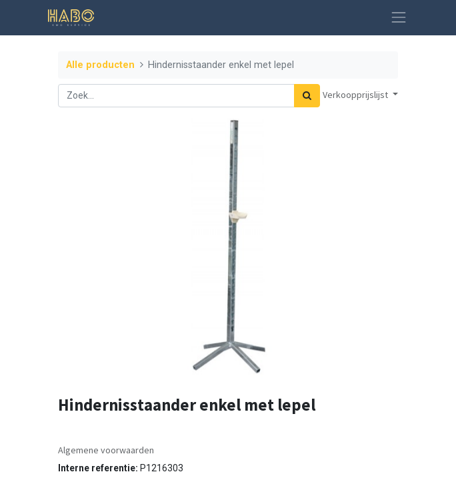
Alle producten (100, 65)
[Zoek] (307, 95)
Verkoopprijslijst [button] (356, 95)
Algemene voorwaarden (106, 450)
